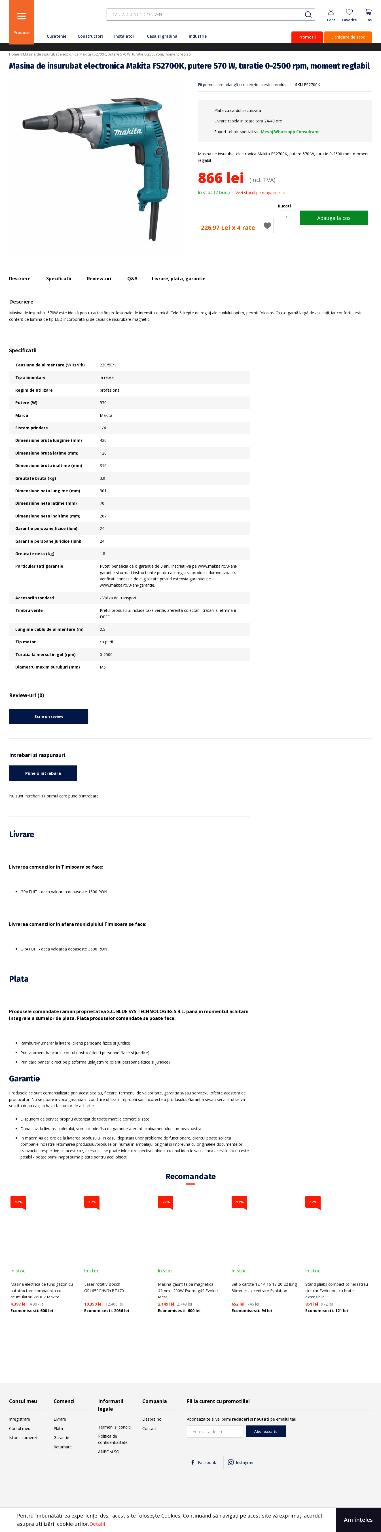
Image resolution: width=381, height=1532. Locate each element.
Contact (149, 1428)
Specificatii (58, 278)
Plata (58, 1428)
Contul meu (19, 1428)
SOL (118, 1451)
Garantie (61, 1437)
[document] (190, 1520)
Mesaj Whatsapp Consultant (290, 131)
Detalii (97, 1523)
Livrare (60, 1419)
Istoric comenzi (23, 1437)
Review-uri (99, 278)
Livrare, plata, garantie (179, 278)
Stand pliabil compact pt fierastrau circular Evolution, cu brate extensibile (336, 1290)
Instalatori (125, 36)
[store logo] (68, 18)
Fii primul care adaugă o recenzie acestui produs (242, 84)
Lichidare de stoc (348, 37)
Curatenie (56, 36)
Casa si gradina (162, 36)
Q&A (132, 278)
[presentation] (329, 1436)
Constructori (90, 36)
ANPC (103, 1451)
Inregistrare (19, 1419)
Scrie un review (49, 716)
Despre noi (152, 1419)
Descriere (20, 278)
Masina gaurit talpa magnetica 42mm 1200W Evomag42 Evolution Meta (190, 1290)
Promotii (307, 37)
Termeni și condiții (115, 1427)
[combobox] (211, 15)
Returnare (63, 1447)
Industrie (198, 36)
